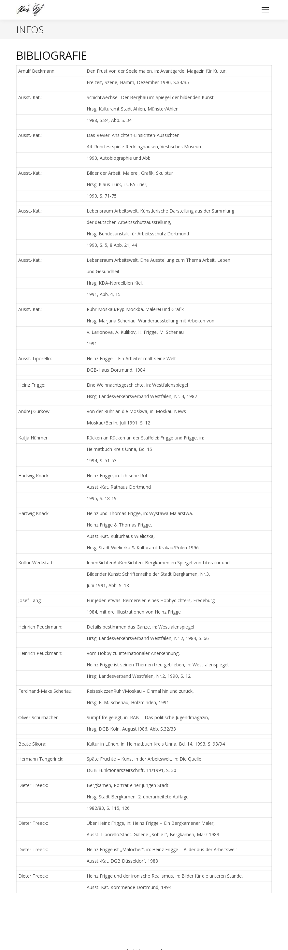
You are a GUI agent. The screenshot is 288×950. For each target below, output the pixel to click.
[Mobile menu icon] (265, 9)
